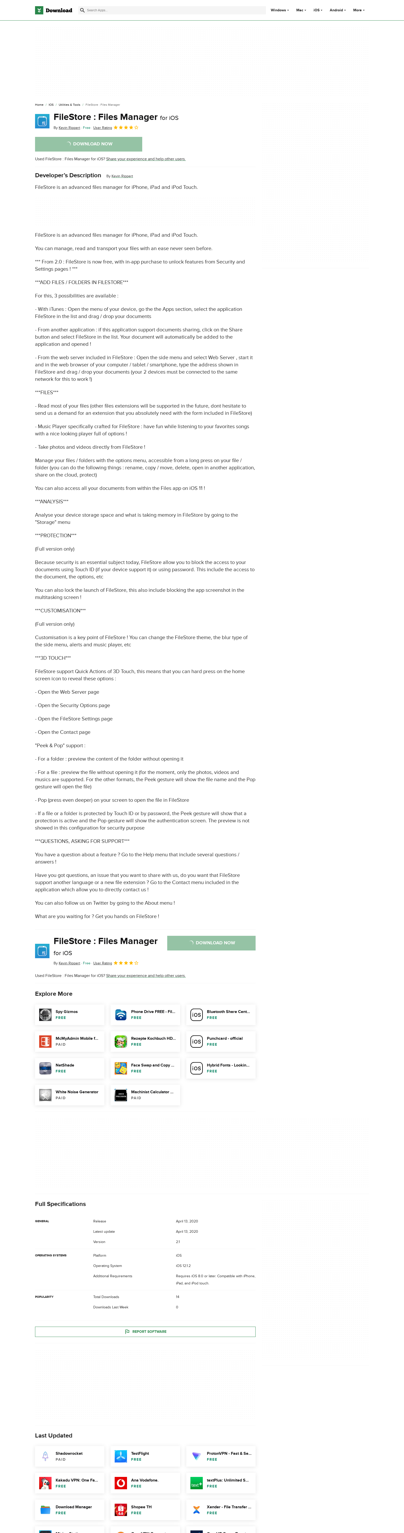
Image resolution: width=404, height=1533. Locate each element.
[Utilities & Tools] (69, 105)
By (67, 128)
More (359, 10)
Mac (299, 10)
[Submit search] (82, 10)
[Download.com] (53, 10)
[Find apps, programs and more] (172, 10)
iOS (316, 10)
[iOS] (51, 105)
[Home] (39, 105)
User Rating (116, 127)
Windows (278, 10)
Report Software (145, 1331)
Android (336, 10)
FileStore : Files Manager (116, 117)
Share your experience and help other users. (146, 159)
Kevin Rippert (122, 176)
